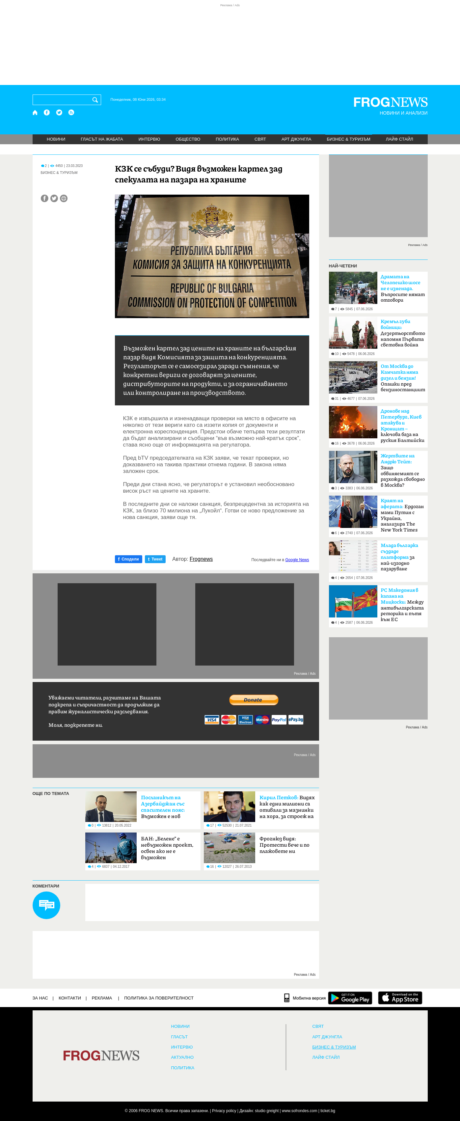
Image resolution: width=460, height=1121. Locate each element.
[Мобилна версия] (305, 997)
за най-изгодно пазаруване (399, 557)
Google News (297, 560)
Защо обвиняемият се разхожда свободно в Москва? (403, 470)
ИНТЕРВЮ (149, 139)
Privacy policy (224, 1110)
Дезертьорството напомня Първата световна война (403, 333)
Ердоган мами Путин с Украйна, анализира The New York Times (402, 515)
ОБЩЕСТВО (188, 139)
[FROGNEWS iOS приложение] (400, 997)
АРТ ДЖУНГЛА (296, 139)
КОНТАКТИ (70, 998)
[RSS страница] (71, 112)
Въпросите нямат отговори (403, 288)
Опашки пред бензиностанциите (403, 378)
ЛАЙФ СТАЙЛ (399, 139)
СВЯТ (260, 139)
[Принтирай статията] (64, 198)
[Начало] (35, 112)
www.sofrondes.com (299, 1110)
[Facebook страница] (47, 112)
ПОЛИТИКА (227, 139)
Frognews (201, 559)
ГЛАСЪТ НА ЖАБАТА (102, 139)
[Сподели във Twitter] (54, 198)
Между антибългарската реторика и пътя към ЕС (402, 605)
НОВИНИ (56, 139)
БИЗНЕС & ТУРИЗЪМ (348, 139)
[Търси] (96, 100)
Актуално (182, 1057)
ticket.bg (327, 1110)
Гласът (179, 1037)
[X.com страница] (59, 112)
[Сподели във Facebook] (44, 198)
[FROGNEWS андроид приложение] (350, 997)
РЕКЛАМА (102, 998)
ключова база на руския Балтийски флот (402, 428)
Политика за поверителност (159, 998)
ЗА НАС (40, 998)
